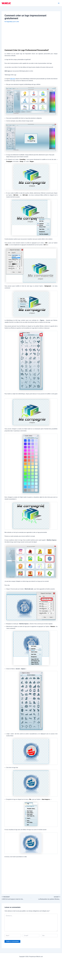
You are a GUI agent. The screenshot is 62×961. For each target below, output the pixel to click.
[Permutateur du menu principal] (58, 3)
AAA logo (12, 78)
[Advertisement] (31, 35)
